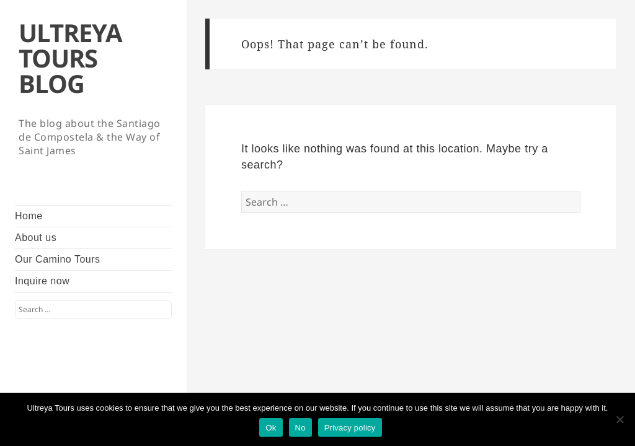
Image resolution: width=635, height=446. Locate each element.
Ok (270, 427)
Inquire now (42, 281)
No (300, 427)
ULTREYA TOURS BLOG (70, 57)
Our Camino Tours (57, 259)
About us (35, 237)
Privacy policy (350, 427)
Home (29, 216)
